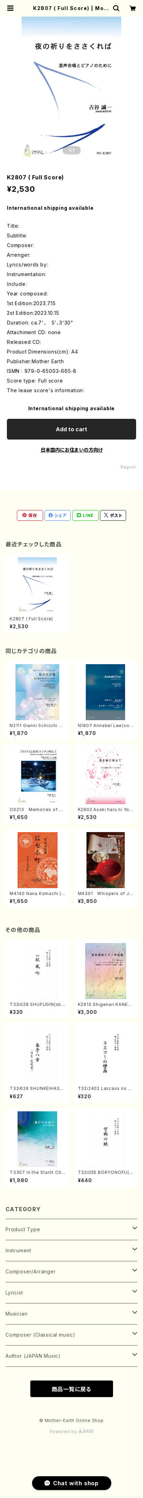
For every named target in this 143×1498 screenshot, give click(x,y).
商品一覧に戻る (72, 1389)
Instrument (18, 1250)
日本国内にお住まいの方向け (72, 450)
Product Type (23, 1229)
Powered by (72, 1431)
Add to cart (71, 429)
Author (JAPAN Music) (33, 1356)
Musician (16, 1314)
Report (128, 467)
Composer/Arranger (31, 1271)
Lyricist (14, 1293)
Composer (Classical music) (40, 1335)
